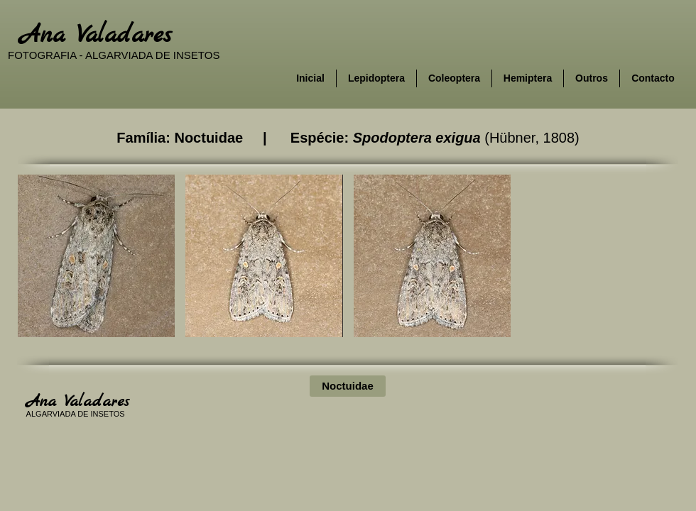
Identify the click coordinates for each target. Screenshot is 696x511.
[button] (96, 256)
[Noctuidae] (348, 386)
